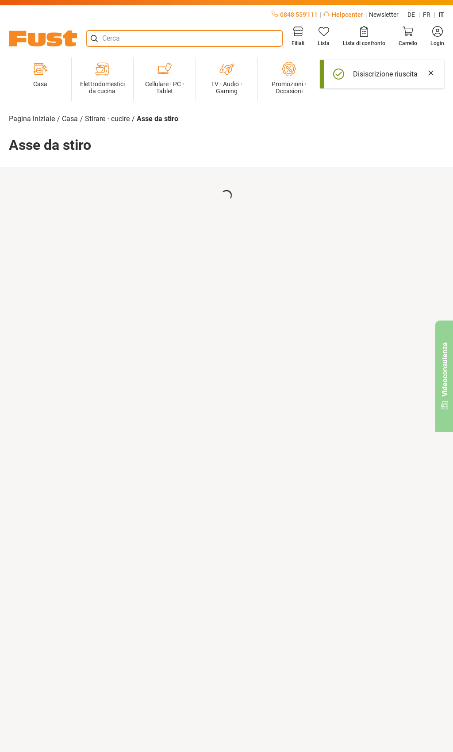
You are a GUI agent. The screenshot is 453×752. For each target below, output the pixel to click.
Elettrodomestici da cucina (102, 78)
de (411, 14)
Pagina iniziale (32, 119)
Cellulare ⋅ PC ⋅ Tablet (164, 78)
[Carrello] (408, 36)
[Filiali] (298, 36)
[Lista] (324, 36)
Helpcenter (343, 14)
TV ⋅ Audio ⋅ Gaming (226, 78)
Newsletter (384, 14)
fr (426, 14)
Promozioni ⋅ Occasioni (289, 78)
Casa (40, 75)
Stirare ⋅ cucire (107, 119)
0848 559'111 (295, 14)
